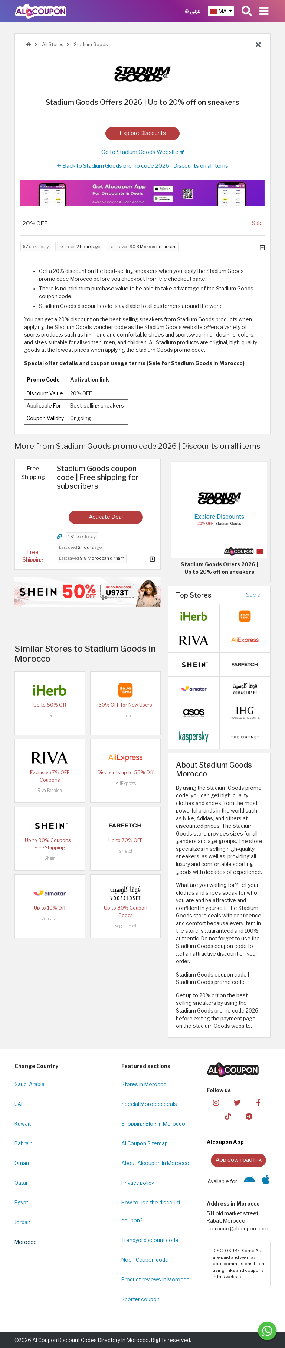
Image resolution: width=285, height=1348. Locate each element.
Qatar (21, 1183)
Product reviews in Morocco (155, 1280)
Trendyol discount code (149, 1240)
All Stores (52, 44)
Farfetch (125, 851)
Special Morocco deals (149, 1104)
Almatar (50, 918)
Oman (21, 1163)
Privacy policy (137, 1183)
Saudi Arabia (29, 1084)
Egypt (21, 1203)
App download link (239, 1159)
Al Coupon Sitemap (144, 1143)
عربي (193, 11)
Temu (125, 715)
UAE (19, 1104)
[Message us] (267, 1331)
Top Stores (194, 595)
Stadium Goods (90, 44)
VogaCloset (126, 926)
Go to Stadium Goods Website (142, 152)
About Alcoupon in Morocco (155, 1163)
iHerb (50, 715)
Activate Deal (106, 516)
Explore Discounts (142, 132)
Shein (50, 858)
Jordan (22, 1222)
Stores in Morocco (144, 1084)
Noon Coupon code (144, 1260)
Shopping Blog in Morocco (153, 1124)
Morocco (25, 1242)
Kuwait (22, 1124)
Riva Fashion (49, 790)
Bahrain (23, 1143)
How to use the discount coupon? (150, 1211)
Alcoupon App (225, 1142)
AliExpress (125, 783)
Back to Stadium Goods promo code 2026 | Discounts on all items (142, 166)
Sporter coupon (140, 1299)
